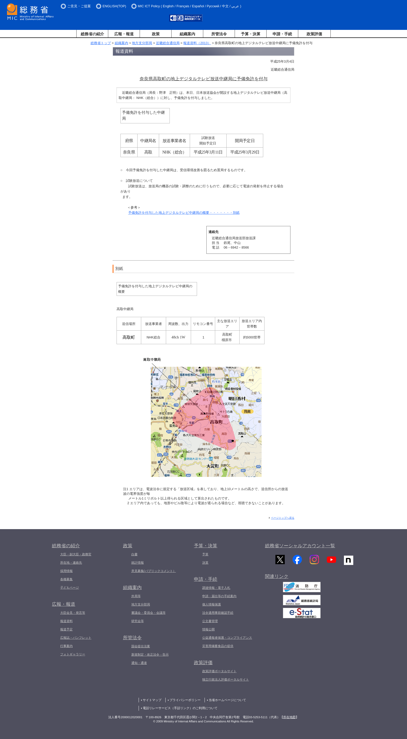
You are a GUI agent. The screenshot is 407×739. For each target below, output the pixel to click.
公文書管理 (210, 621)
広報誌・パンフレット (75, 638)
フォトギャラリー (72, 654)
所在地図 (289, 717)
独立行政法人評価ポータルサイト (225, 679)
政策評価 (314, 34)
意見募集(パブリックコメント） (153, 571)
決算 (205, 562)
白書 (134, 554)
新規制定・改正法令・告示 (150, 654)
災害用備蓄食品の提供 (217, 646)
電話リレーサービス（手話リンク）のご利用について (180, 708)
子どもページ (69, 587)
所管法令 (219, 34)
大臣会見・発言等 (72, 613)
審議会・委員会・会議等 (148, 613)
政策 (156, 34)
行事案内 (66, 646)
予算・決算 (250, 34)
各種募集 (66, 579)
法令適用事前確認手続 (217, 613)
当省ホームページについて (227, 700)
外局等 (136, 596)
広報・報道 (124, 34)
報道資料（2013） (197, 43)
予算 (205, 554)
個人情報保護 (211, 604)
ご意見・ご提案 (79, 6)
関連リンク (276, 578)
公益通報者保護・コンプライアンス (227, 638)
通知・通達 (139, 663)
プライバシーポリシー (185, 700)
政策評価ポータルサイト (219, 671)
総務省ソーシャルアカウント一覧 (300, 545)
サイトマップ (152, 700)
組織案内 (187, 34)
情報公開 (208, 629)
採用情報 (66, 571)
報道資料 (66, 621)
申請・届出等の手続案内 (219, 596)
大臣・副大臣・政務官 (75, 554)
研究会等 (137, 621)
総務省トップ (101, 43)
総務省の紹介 (92, 34)
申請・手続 (282, 34)
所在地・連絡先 (71, 562)
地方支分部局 (142, 43)
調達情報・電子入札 (216, 588)
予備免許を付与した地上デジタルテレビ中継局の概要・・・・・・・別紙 (184, 213)
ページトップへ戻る (282, 517)
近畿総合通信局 (168, 43)
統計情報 (137, 562)
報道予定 (66, 629)
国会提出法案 (140, 646)
